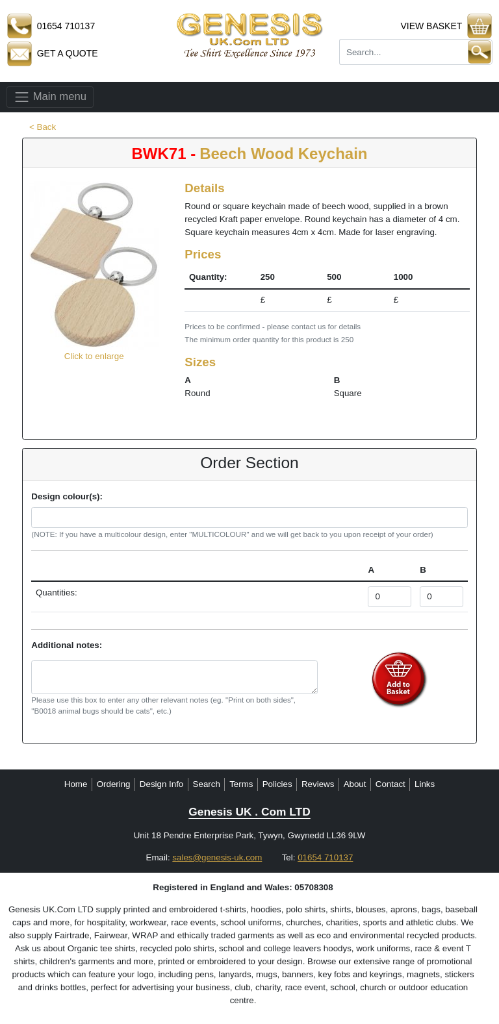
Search (206, 784)
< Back (42, 127)
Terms (241, 784)
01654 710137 (325, 857)
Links (425, 784)
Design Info (161, 784)
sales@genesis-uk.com (217, 857)
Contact (390, 784)
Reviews (317, 784)
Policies (277, 784)
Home (76, 784)
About (355, 784)
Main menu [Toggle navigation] (50, 97)
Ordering (114, 784)
